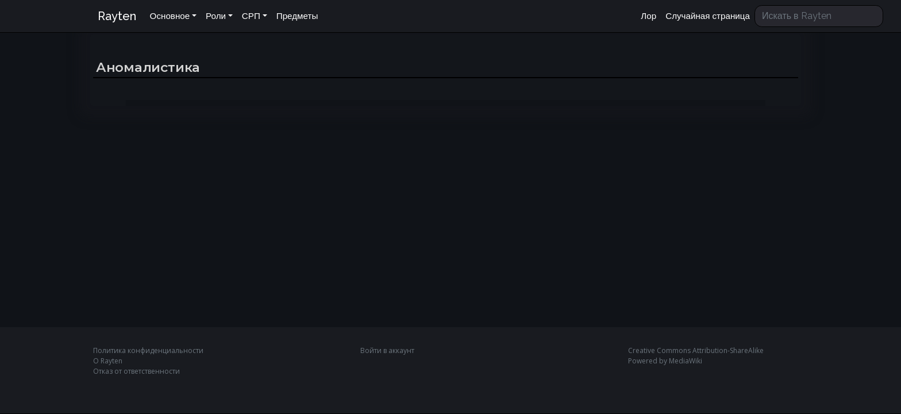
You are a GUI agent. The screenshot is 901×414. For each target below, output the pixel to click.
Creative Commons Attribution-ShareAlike (696, 350)
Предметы (297, 16)
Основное (170, 16)
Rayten (117, 16)
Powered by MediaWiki (665, 361)
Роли (216, 16)
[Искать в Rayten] (818, 16)
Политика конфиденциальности (148, 350)
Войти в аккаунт (387, 350)
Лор (648, 16)
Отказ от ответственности (136, 371)
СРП (251, 16)
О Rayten (107, 361)
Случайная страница (707, 16)
